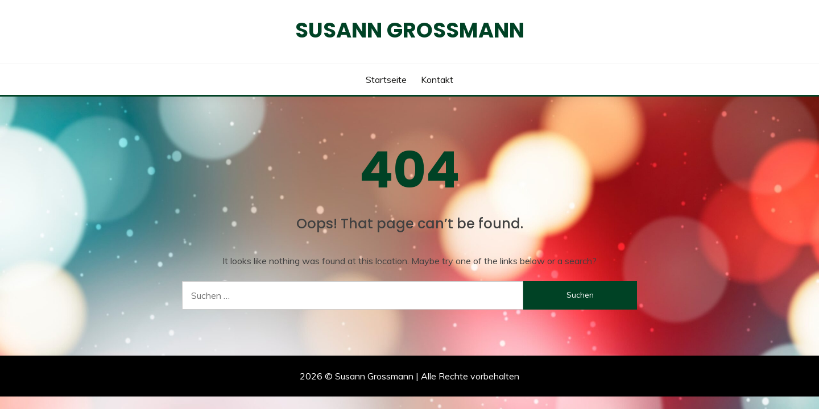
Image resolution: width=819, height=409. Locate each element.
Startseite (386, 79)
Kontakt (437, 79)
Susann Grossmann (409, 30)
